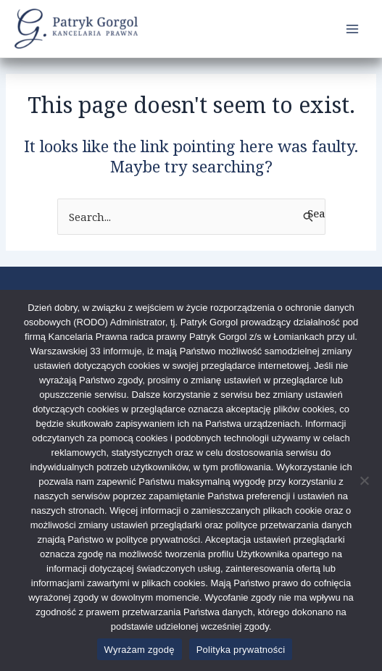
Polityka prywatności (241, 649)
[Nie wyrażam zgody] (364, 480)
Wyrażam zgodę (139, 649)
